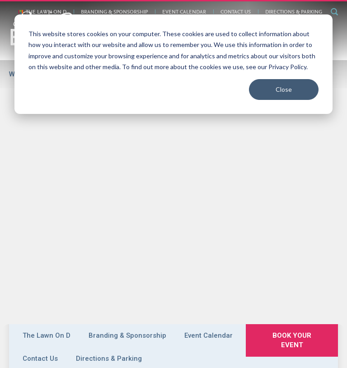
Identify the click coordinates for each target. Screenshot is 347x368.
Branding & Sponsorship (114, 12)
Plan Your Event (220, 271)
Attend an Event (205, 281)
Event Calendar (184, 12)
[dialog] (173, 64)
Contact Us (235, 12)
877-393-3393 (221, 327)
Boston (107, 271)
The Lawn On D (46, 12)
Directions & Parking (293, 12)
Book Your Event (94, 297)
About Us (53, 297)
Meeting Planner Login (301, 353)
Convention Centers (157, 271)
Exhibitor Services (145, 281)
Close (284, 89)
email (189, 327)
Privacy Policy (201, 297)
